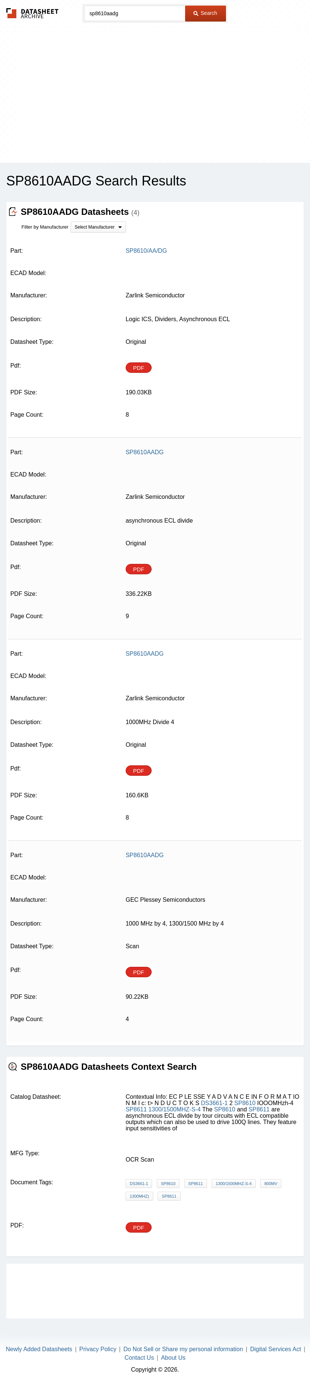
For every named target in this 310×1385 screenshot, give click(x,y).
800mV (270, 1183)
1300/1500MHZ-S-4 (174, 1109)
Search (205, 13)
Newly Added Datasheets (39, 1349)
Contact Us (139, 1358)
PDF (138, 368)
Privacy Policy (97, 1349)
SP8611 (136, 1109)
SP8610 (244, 1103)
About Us (173, 1358)
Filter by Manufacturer (45, 227)
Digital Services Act (275, 1349)
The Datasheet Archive (32, 13)
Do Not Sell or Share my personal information (183, 1349)
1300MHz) (139, 1196)
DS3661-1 (214, 1103)
